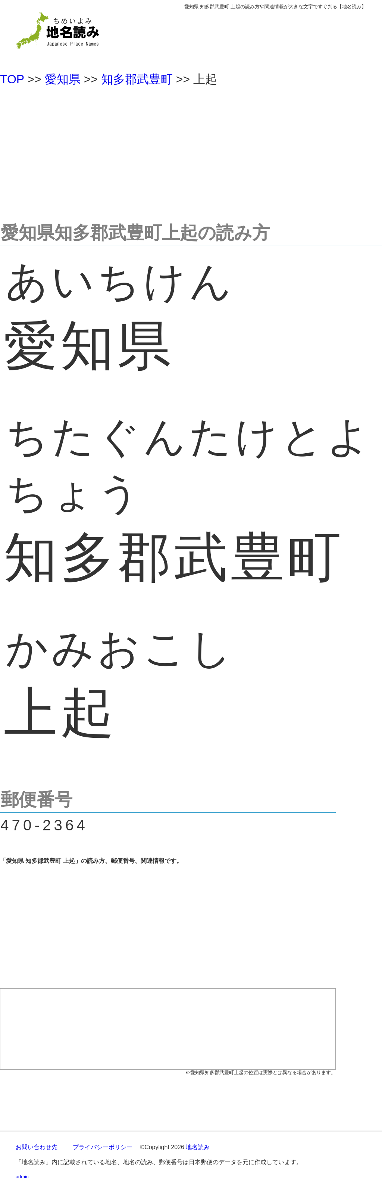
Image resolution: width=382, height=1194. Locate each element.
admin (22, 1176)
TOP (12, 79)
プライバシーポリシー (102, 1147)
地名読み (198, 1147)
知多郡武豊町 (137, 79)
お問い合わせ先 (36, 1147)
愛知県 (63, 79)
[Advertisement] (191, 151)
